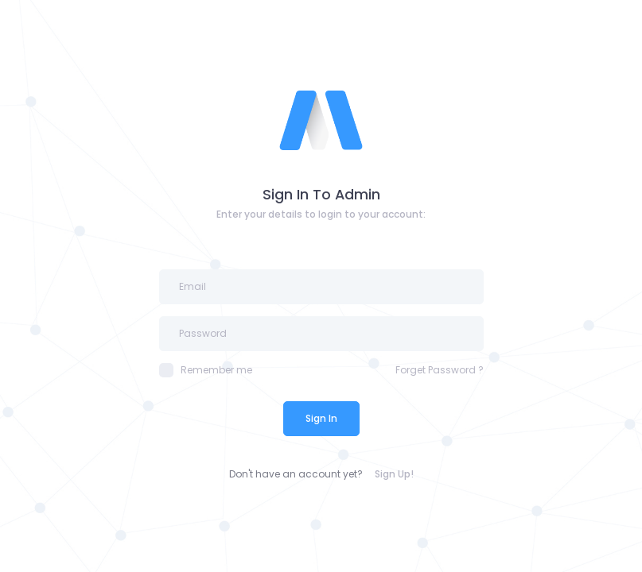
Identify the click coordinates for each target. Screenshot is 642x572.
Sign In (321, 418)
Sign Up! (394, 474)
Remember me (205, 370)
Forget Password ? (439, 370)
